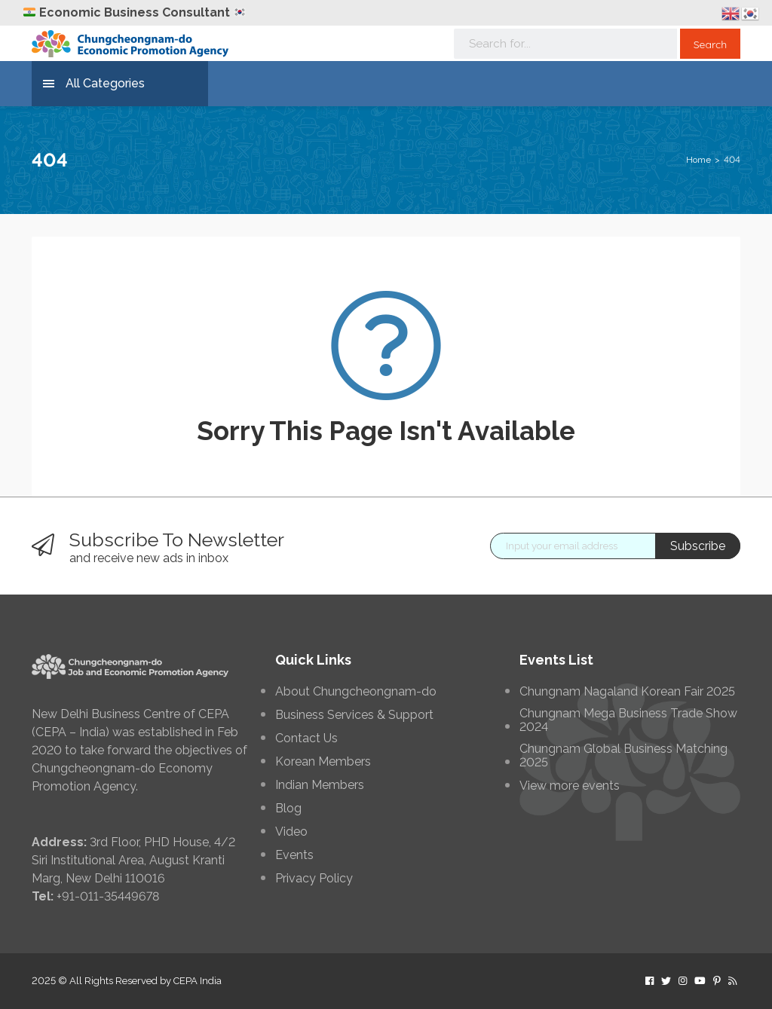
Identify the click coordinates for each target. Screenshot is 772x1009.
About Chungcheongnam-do (356, 692)
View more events (569, 786)
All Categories (94, 84)
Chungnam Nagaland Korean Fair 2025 (627, 692)
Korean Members (323, 762)
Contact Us (306, 738)
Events (294, 855)
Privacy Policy (314, 878)
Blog (288, 808)
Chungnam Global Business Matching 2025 (623, 755)
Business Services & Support (354, 715)
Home (698, 159)
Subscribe (697, 546)
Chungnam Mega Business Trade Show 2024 (628, 720)
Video (291, 832)
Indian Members (319, 785)
